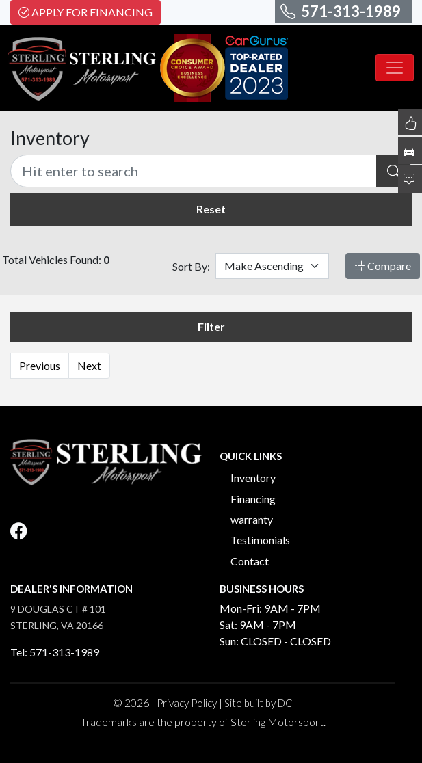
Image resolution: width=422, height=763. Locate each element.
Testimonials (260, 539)
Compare (382, 265)
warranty (251, 519)
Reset (211, 208)
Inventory (253, 477)
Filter (211, 326)
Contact (249, 560)
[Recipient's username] (193, 171)
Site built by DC (258, 703)
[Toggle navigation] (394, 67)
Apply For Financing (85, 11)
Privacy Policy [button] (187, 703)
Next (89, 365)
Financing (253, 498)
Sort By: (191, 266)
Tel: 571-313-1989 (54, 651)
